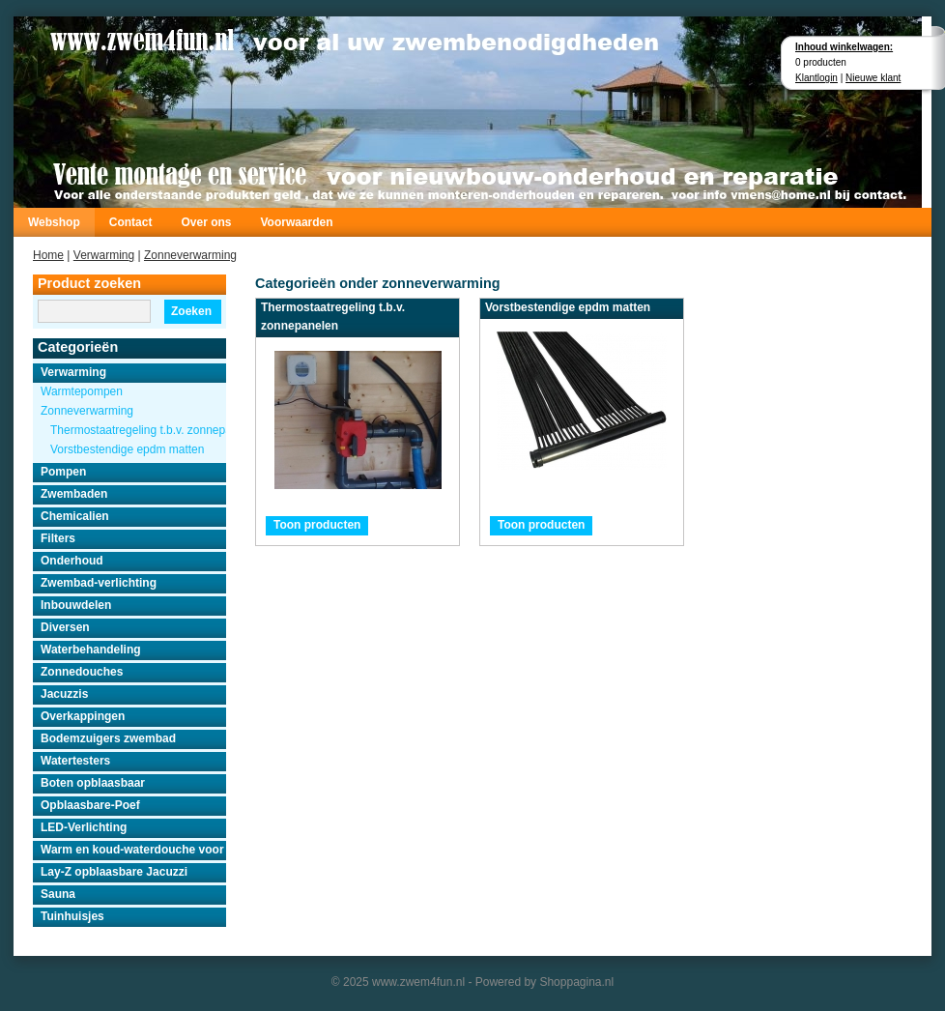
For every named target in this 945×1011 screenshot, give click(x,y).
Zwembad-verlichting (99, 583)
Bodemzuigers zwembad (108, 738)
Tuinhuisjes (72, 916)
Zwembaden (74, 494)
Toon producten (316, 525)
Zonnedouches (82, 672)
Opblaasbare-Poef (90, 805)
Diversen (65, 627)
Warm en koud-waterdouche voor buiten (133, 849)
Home (48, 255)
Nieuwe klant (873, 77)
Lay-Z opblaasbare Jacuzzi (114, 872)
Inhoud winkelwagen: (844, 47)
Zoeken (191, 311)
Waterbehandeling (91, 649)
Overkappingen (83, 716)
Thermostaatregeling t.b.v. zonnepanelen (138, 430)
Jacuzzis (64, 694)
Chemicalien (75, 516)
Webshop (54, 222)
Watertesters (75, 760)
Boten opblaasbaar (93, 783)
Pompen (63, 471)
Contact (131, 222)
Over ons (206, 222)
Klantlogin (816, 77)
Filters (58, 538)
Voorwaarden (296, 222)
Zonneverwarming (190, 255)
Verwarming (103, 255)
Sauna (58, 894)
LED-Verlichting (84, 827)
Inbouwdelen (76, 605)
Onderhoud (72, 560)
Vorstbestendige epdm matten (127, 449)
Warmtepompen (82, 391)
